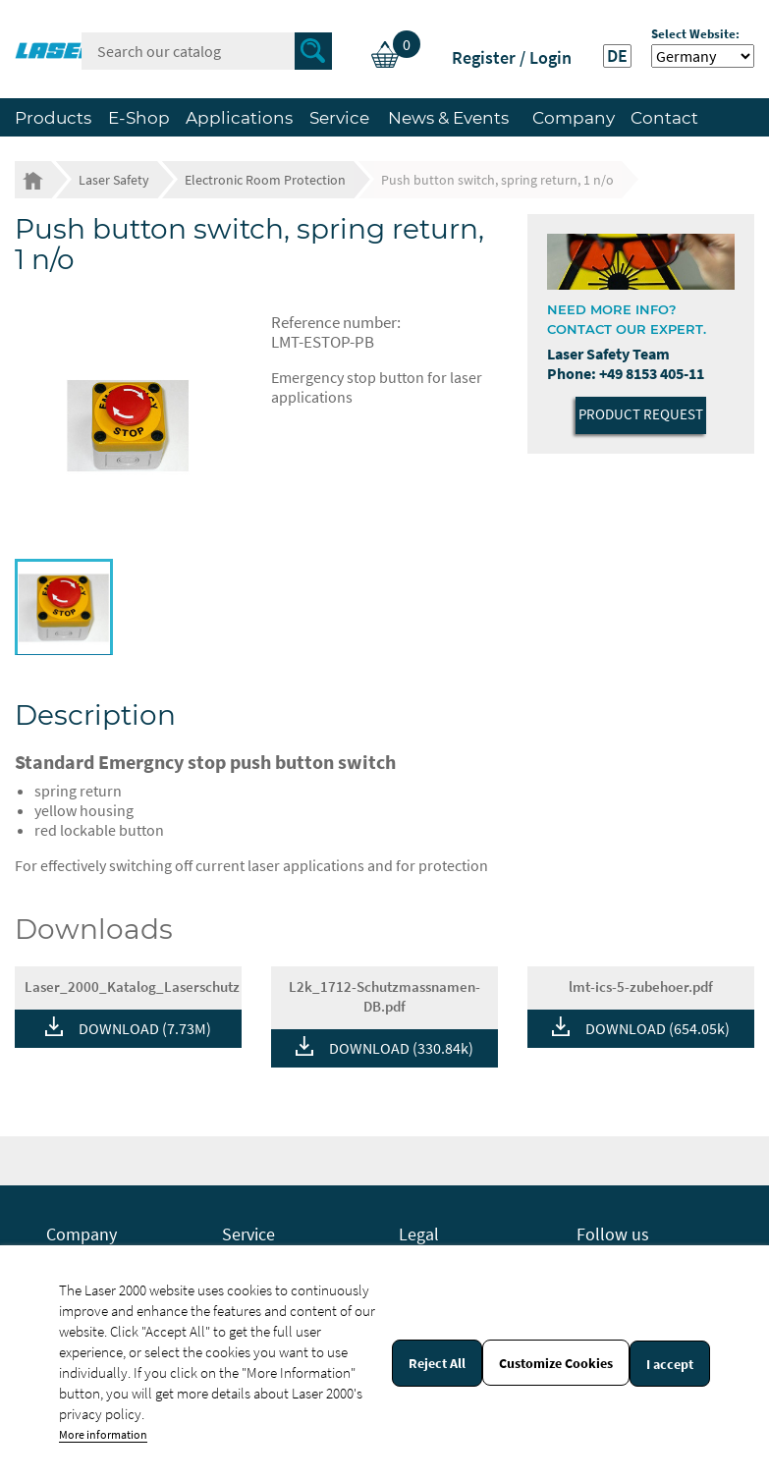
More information (103, 1434)
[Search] (207, 51)
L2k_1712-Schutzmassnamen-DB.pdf (384, 996)
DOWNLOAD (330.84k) (401, 1048)
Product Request (640, 414)
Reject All (437, 1363)
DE (617, 56)
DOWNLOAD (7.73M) (145, 1028)
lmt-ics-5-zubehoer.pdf (641, 986)
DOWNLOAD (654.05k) (657, 1028)
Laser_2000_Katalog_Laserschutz (132, 986)
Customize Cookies (556, 1363)
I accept (669, 1364)
